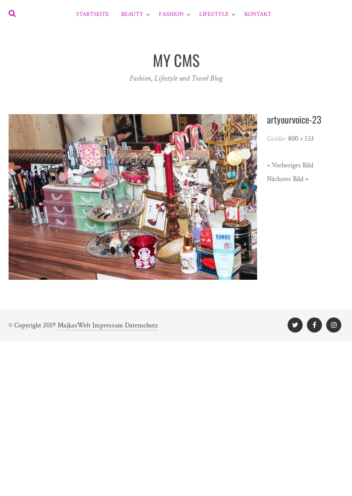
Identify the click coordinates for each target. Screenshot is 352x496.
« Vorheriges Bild (290, 165)
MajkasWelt (74, 325)
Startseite (92, 14)
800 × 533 (301, 138)
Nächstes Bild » (287, 179)
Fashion (171, 14)
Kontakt (257, 14)
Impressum (107, 325)
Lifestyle (214, 14)
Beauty (132, 14)
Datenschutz (141, 325)
